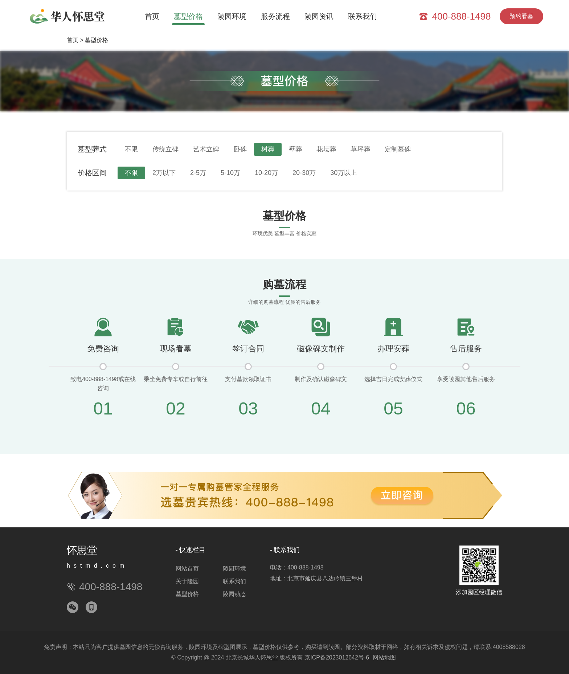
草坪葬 (360, 149)
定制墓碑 (398, 149)
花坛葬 (326, 149)
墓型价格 (188, 16)
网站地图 (384, 657)
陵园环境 (231, 16)
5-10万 (230, 172)
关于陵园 (187, 581)
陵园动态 (234, 594)
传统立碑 (165, 149)
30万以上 (343, 172)
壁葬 (295, 149)
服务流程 (275, 16)
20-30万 (304, 172)
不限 (131, 149)
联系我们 (362, 16)
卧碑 (240, 149)
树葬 (267, 149)
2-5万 (198, 172)
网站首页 (187, 568)
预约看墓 (521, 16)
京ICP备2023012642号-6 (336, 657)
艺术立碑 (206, 149)
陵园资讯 (318, 16)
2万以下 (164, 172)
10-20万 (266, 172)
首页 (152, 16)
